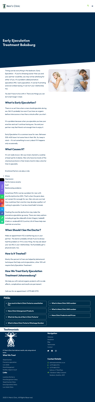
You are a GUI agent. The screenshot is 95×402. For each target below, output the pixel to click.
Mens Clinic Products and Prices (63, 315)
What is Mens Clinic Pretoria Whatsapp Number (26, 323)
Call (6, 291)
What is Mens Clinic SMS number (64, 303)
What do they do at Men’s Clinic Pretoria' (23, 317)
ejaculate (38, 108)
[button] (26, 304)
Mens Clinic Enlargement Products (21, 311)
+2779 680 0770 (33, 291)
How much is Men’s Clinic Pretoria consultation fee (25, 304)
